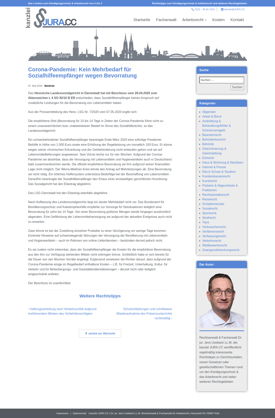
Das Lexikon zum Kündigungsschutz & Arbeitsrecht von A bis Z (65, 3)
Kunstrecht (209, 181)
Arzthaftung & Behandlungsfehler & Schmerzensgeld (216, 125)
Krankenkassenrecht (216, 176)
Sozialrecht (209, 208)
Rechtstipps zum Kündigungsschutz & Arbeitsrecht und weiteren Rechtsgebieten (199, 3)
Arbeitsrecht (194, 19)
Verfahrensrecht (213, 231)
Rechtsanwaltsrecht (215, 194)
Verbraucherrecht (214, 227)
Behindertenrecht (214, 139)
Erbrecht (208, 158)
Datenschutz (79, 413)
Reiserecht (209, 199)
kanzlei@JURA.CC (234, 9)
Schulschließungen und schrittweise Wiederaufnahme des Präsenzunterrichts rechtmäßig (144, 313)
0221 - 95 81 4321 (205, 9)
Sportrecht (209, 213)
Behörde (50, 85)
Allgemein (209, 112)
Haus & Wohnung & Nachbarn (222, 162)
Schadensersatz (213, 204)
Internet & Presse (214, 167)
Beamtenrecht (211, 135)
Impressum (62, 413)
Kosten (218, 19)
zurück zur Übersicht (100, 333)
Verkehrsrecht (211, 240)
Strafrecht (209, 217)
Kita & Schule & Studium (219, 171)
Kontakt (237, 19)
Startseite (141, 19)
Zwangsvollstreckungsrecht (220, 250)
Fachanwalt (166, 19)
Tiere (205, 222)
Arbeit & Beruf (211, 116)
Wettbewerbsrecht (214, 245)
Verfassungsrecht (214, 236)
